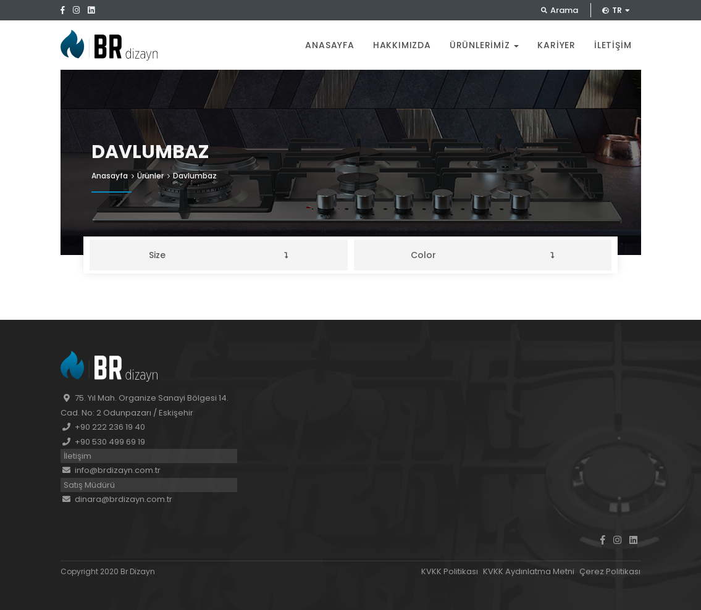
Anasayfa (329, 45)
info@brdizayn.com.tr (111, 470)
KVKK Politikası (449, 571)
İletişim (612, 45)
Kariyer (556, 45)
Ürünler (150, 175)
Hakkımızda (402, 45)
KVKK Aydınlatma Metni (528, 571)
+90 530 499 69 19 (103, 442)
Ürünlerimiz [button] (484, 45)
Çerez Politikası (609, 571)
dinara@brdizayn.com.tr (116, 499)
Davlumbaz (195, 175)
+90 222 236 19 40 (103, 427)
